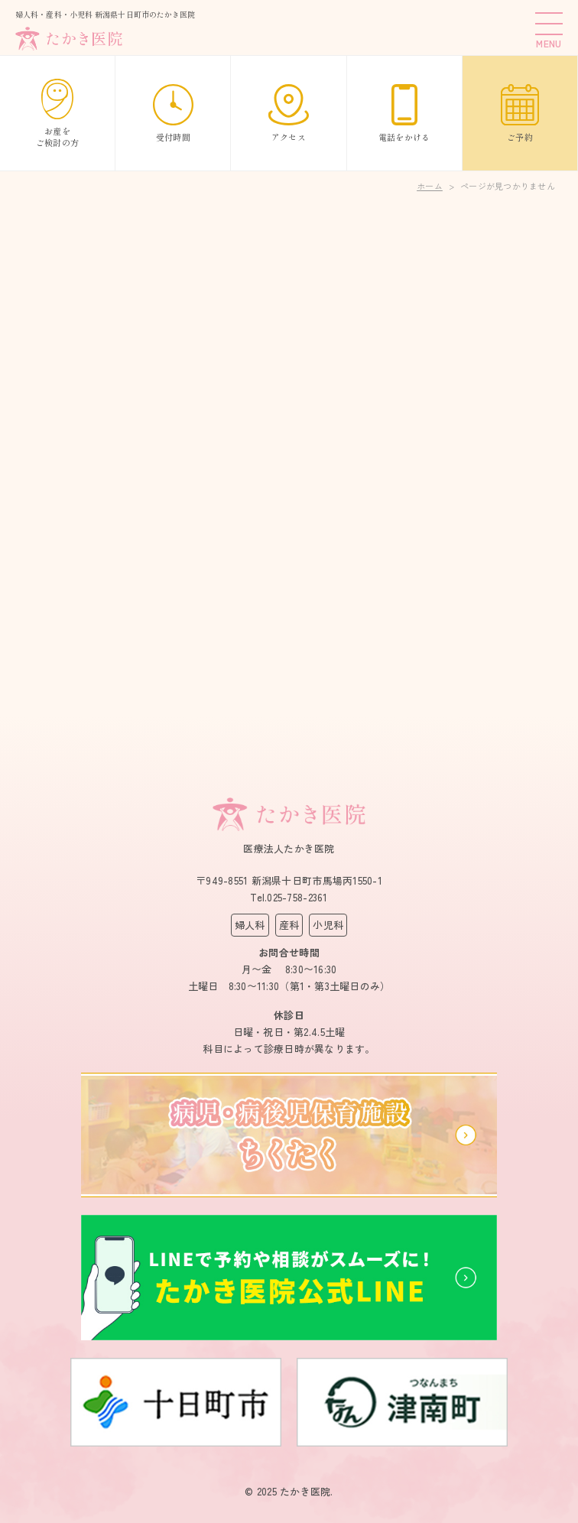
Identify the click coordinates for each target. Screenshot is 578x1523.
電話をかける (404, 113)
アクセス (288, 113)
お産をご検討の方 (57, 113)
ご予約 (520, 113)
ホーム (430, 186)
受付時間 (173, 113)
